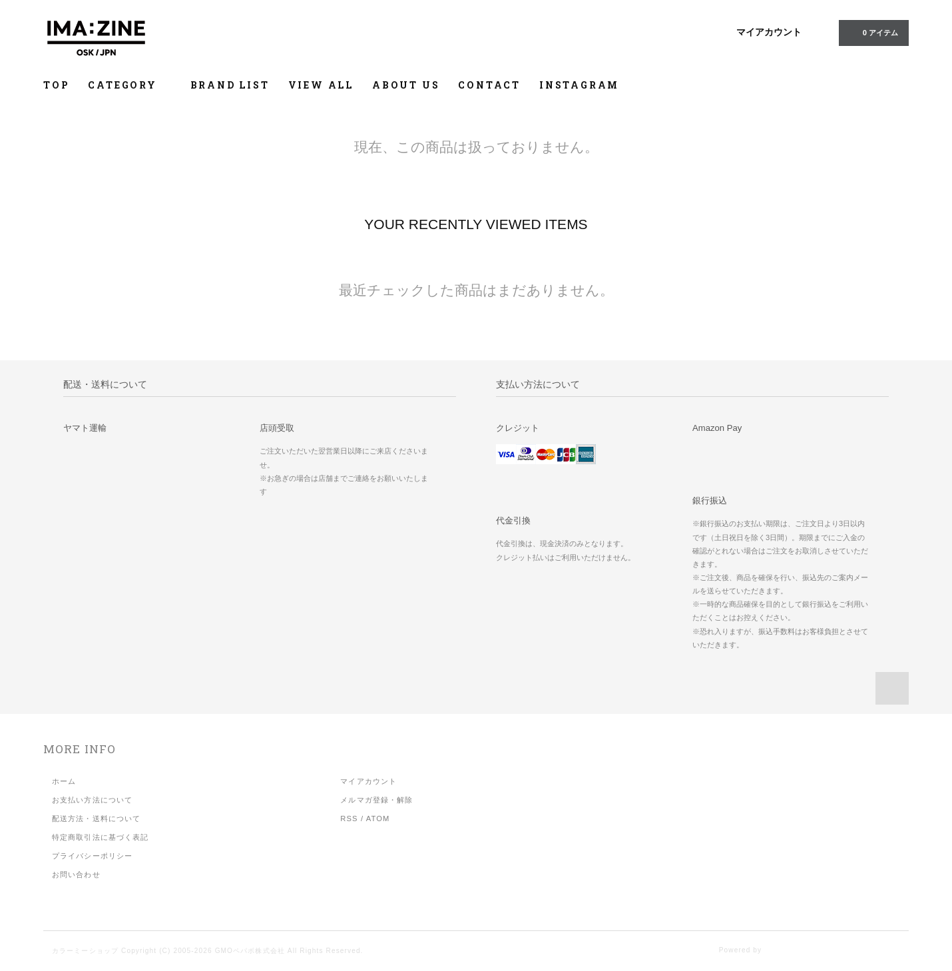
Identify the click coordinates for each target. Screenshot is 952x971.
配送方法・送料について (96, 818)
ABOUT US (405, 85)
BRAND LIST (230, 85)
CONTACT (489, 85)
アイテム (872, 32)
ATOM (378, 818)
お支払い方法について (92, 800)
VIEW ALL (321, 85)
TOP (56, 85)
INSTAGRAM (579, 85)
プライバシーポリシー (92, 856)
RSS (348, 818)
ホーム (64, 781)
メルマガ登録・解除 (376, 800)
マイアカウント (769, 32)
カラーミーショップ (85, 950)
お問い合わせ (76, 874)
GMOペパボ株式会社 (250, 950)
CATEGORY (129, 85)
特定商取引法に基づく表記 (100, 837)
